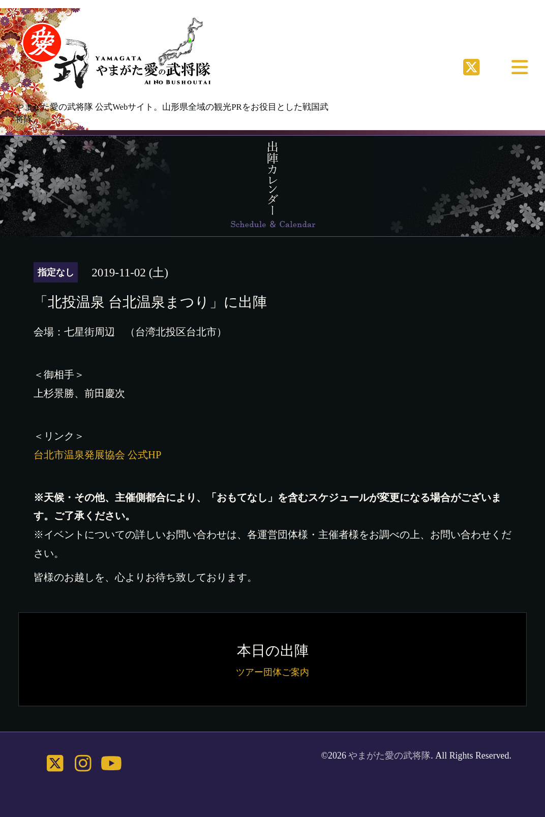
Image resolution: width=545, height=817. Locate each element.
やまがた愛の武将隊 (389, 755)
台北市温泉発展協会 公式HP (97, 454)
